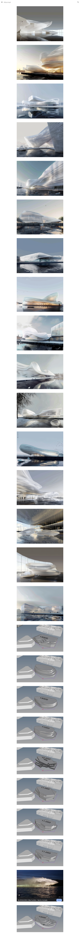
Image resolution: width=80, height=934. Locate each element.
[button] (2, 2)
